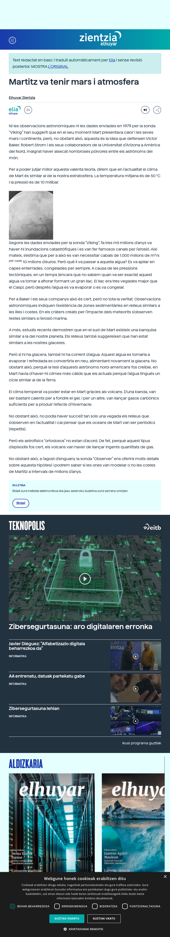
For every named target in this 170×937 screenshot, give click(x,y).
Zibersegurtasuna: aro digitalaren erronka (81, 626)
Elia (112, 60)
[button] (12, 40)
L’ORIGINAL (58, 66)
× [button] (165, 876)
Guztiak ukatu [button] (104, 918)
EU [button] (28, 110)
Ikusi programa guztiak (141, 743)
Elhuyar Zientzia (22, 98)
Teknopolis (27, 525)
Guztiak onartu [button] (66, 918)
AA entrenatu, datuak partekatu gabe (47, 676)
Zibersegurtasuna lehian (34, 708)
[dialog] (85, 904)
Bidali (20, 503)
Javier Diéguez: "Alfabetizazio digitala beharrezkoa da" (47, 646)
